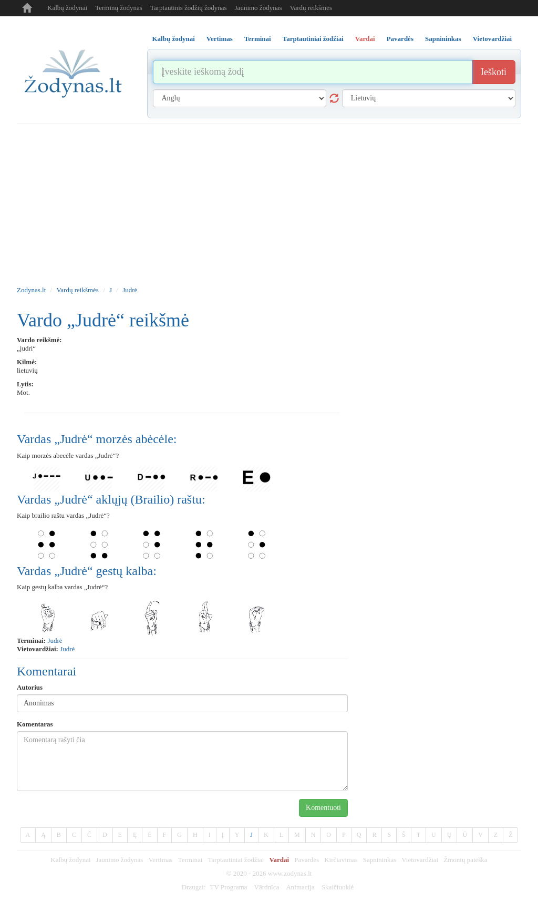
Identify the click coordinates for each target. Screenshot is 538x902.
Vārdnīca (267, 887)
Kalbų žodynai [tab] (173, 39)
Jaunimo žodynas (258, 8)
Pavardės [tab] (400, 39)
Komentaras (35, 724)
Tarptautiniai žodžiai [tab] (313, 39)
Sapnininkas (380, 860)
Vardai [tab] (365, 39)
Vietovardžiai (419, 860)
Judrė (129, 290)
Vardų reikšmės (310, 8)
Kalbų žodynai (67, 8)
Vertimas (160, 860)
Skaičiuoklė (338, 887)
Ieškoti (493, 72)
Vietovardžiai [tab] (492, 39)
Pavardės (306, 860)
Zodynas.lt (31, 290)
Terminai (190, 860)
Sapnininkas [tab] (443, 39)
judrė (54, 640)
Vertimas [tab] (219, 39)
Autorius (30, 687)
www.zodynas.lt (290, 873)
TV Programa (228, 887)
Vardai (279, 860)
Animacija (300, 887)
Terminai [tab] (257, 39)
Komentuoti (323, 808)
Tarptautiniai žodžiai (236, 860)
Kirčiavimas (341, 860)
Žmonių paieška (465, 860)
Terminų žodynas (118, 8)
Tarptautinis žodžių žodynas (188, 8)
